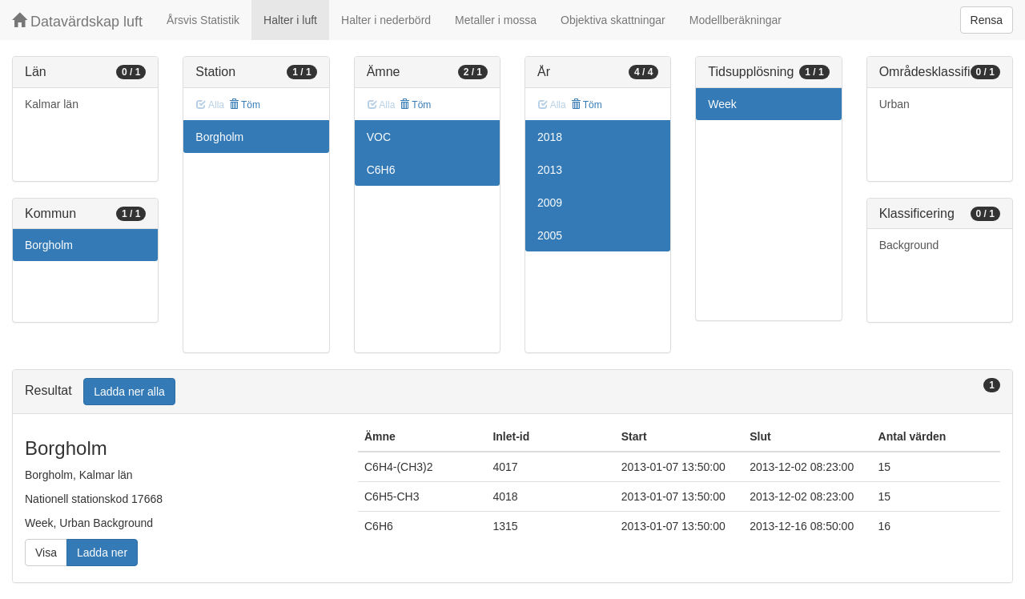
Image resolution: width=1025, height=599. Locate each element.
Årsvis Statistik (203, 20)
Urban (894, 104)
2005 (549, 235)
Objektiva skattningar (613, 20)
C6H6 (381, 169)
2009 (549, 202)
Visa (46, 552)
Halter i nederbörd (386, 20)
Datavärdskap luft (77, 21)
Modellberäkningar (735, 20)
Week (722, 104)
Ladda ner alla (129, 391)
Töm (244, 105)
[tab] (512, 392)
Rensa (987, 20)
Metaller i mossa (496, 20)
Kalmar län (51, 104)
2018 (549, 137)
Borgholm (49, 245)
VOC (379, 137)
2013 (549, 169)
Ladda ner (102, 552)
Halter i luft (290, 20)
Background (909, 245)
